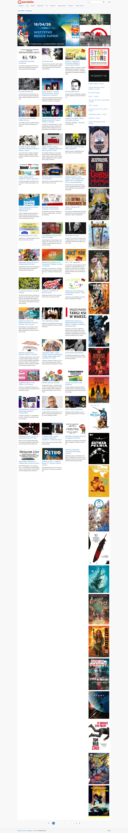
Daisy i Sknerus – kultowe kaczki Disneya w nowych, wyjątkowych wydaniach (50, 93)
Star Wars (52, 5)
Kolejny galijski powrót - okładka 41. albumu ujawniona (28, 178)
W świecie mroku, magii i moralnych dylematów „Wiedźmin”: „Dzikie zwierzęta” (52, 438)
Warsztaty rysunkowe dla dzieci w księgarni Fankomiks (75, 437)
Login (109, 2)
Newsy (29, 11)
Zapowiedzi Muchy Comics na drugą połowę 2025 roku (28, 263)
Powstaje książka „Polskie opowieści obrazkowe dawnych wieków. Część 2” (29, 148)
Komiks (33, 5)
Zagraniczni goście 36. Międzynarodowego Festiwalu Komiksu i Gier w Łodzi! (28, 322)
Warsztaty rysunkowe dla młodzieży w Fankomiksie (50, 208)
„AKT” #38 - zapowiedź (72, 262)
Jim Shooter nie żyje (71, 235)
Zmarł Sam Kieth (47, 61)
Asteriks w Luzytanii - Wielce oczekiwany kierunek (74, 119)
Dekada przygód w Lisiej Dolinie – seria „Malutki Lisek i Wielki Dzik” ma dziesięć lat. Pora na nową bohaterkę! (75, 179)
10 (74, 823)
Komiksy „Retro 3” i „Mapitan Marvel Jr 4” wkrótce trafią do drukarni (51, 463)
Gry (47, 5)
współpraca (29, 830)
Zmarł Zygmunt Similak (49, 409)
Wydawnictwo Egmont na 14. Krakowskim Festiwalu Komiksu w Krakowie (52, 264)
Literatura (21, 5)
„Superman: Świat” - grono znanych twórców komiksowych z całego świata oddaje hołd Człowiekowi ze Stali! (52, 355)
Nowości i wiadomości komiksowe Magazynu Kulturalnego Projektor (72, 63)
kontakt (35, 830)
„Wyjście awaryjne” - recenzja (96, 83)
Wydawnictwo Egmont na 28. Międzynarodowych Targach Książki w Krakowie (51, 120)
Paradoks (70, 5)
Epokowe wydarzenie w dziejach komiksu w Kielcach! (28, 353)
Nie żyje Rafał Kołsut (72, 91)
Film (27, 5)
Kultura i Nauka (79, 5)
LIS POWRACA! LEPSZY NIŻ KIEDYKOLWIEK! (51, 236)
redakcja (19, 830)
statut (24, 830)
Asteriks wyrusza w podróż (50, 382)
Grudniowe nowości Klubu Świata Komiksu (27, 119)
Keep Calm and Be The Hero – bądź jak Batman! (75, 147)
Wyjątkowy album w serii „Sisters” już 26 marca (27, 383)
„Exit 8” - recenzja (93, 105)
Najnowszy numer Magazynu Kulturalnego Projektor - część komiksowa (75, 292)
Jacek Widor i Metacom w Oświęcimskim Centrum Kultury (29, 462)
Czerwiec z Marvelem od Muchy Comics (50, 291)
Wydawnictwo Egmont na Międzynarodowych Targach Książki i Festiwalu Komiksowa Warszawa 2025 (75, 323)
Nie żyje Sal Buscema (26, 91)
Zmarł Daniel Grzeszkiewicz (74, 353)
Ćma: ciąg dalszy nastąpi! (50, 321)
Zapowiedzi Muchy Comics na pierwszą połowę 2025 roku (28, 437)
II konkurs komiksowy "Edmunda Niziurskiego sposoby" (72, 451)
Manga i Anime (62, 5)
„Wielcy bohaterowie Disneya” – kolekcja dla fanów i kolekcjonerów (29, 209)
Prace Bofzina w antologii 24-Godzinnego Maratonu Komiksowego (28, 411)
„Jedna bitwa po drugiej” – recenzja (97, 114)
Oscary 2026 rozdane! (94, 92)
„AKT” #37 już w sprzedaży (74, 409)
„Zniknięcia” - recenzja (94, 118)
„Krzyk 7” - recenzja (93, 96)
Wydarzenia (40, 5)
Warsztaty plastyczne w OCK (28, 235)
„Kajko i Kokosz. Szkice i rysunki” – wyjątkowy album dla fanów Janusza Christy (52, 148)
